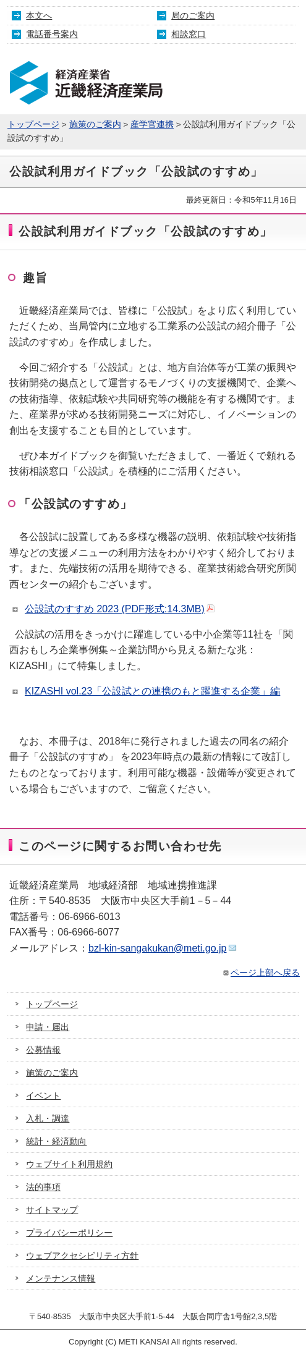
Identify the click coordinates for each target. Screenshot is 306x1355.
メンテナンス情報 (60, 1278)
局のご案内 (193, 15)
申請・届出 (47, 1027)
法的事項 (43, 1187)
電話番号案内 (52, 34)
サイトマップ (52, 1210)
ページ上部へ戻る (260, 972)
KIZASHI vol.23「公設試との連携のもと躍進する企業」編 (152, 691)
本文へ (39, 15)
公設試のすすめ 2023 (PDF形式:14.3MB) (120, 609)
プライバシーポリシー (69, 1233)
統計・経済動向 (56, 1141)
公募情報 (43, 1050)
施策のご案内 (95, 124)
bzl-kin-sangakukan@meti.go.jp (162, 948)
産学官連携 (152, 124)
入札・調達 (47, 1118)
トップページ (33, 124)
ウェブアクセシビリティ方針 (82, 1255)
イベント (43, 1095)
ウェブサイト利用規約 (69, 1164)
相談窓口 (188, 34)
